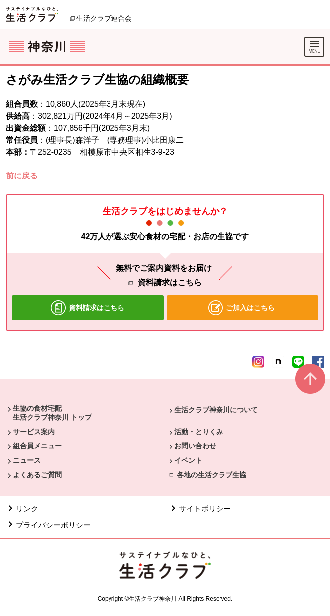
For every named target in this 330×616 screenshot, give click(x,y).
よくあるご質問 (37, 475)
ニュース (27, 460)
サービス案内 (34, 432)
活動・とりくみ (198, 432)
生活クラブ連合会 (104, 18)
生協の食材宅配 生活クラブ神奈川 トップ (52, 412)
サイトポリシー (205, 508)
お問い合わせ (195, 446)
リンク (27, 508)
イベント (188, 460)
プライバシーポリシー (53, 525)
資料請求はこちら (170, 282)
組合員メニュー (37, 446)
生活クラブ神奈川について (216, 410)
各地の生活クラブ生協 (211, 475)
